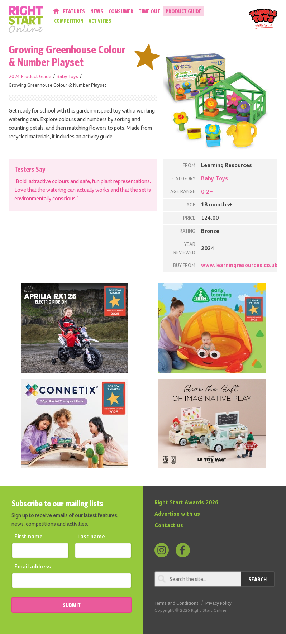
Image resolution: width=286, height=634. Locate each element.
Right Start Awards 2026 (186, 503)
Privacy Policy (218, 603)
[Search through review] (197, 579)
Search (257, 579)
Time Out (149, 11)
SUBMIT (72, 605)
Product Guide (183, 11)
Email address (32, 567)
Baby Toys (67, 76)
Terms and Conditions (176, 603)
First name (28, 537)
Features (74, 11)
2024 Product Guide (30, 76)
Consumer (121, 11)
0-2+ (207, 192)
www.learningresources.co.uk (239, 265)
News (96, 11)
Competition (69, 21)
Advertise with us (177, 514)
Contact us (168, 526)
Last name (91, 537)
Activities (100, 21)
